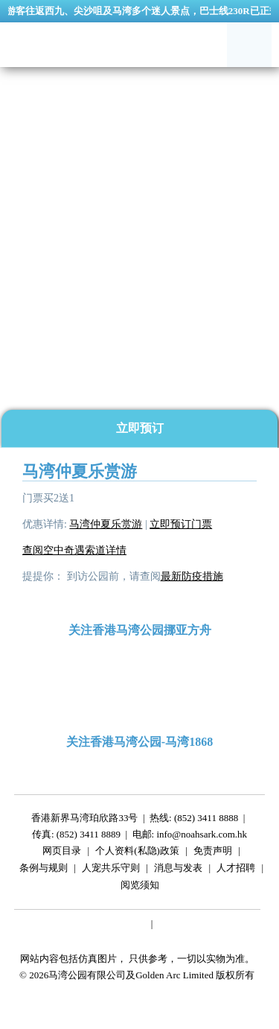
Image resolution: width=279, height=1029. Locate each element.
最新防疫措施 (192, 576)
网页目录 (61, 852)
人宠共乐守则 (111, 870)
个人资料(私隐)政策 (137, 852)
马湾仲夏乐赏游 (105, 524)
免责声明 (212, 852)
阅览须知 (140, 887)
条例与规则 (43, 870)
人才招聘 (236, 870)
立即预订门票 (181, 524)
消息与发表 (178, 870)
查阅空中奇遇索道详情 (74, 550)
